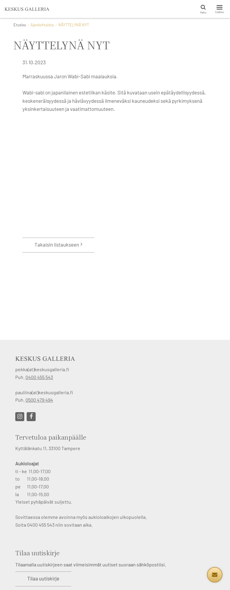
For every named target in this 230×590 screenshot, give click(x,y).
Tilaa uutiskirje (43, 578)
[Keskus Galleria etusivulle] (26, 9)
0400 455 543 (39, 377)
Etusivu (19, 24)
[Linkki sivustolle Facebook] (31, 416)
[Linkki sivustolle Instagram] (19, 416)
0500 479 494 (39, 400)
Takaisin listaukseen (56, 244)
